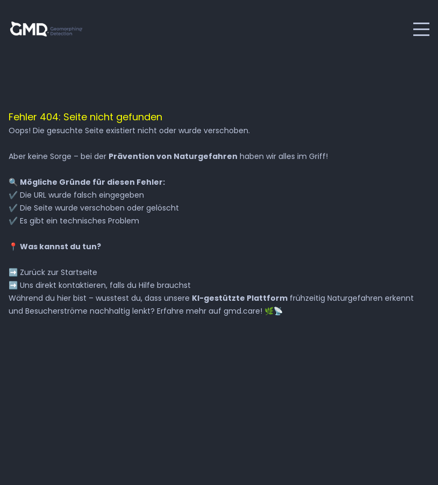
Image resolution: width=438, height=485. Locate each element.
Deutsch (111, 29)
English (132, 29)
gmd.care (242, 311)
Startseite (79, 272)
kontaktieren (82, 285)
